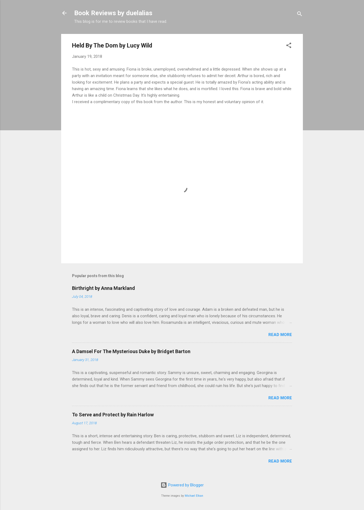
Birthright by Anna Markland (103, 288)
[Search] (299, 15)
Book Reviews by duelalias (113, 13)
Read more (280, 334)
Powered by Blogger (182, 485)
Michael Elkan (194, 496)
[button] (288, 46)
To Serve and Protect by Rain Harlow (113, 414)
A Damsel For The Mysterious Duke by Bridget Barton (131, 351)
